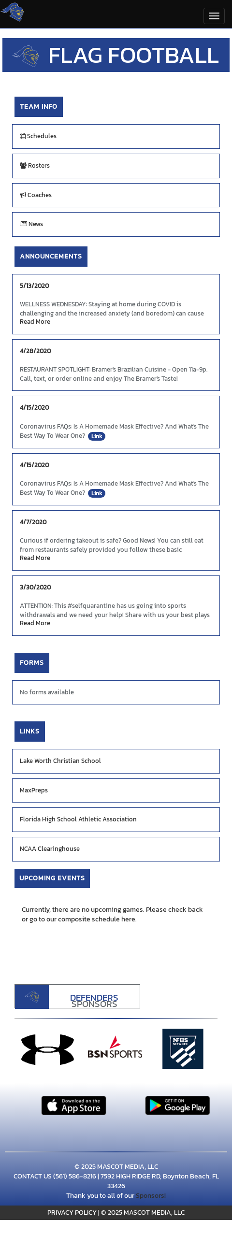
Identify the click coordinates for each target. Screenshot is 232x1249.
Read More (35, 321)
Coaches (36, 195)
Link (96, 436)
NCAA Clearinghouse (50, 848)
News (31, 224)
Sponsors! (151, 1196)
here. (129, 919)
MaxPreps (34, 790)
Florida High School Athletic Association (78, 819)
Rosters (35, 165)
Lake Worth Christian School (60, 760)
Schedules (38, 136)
